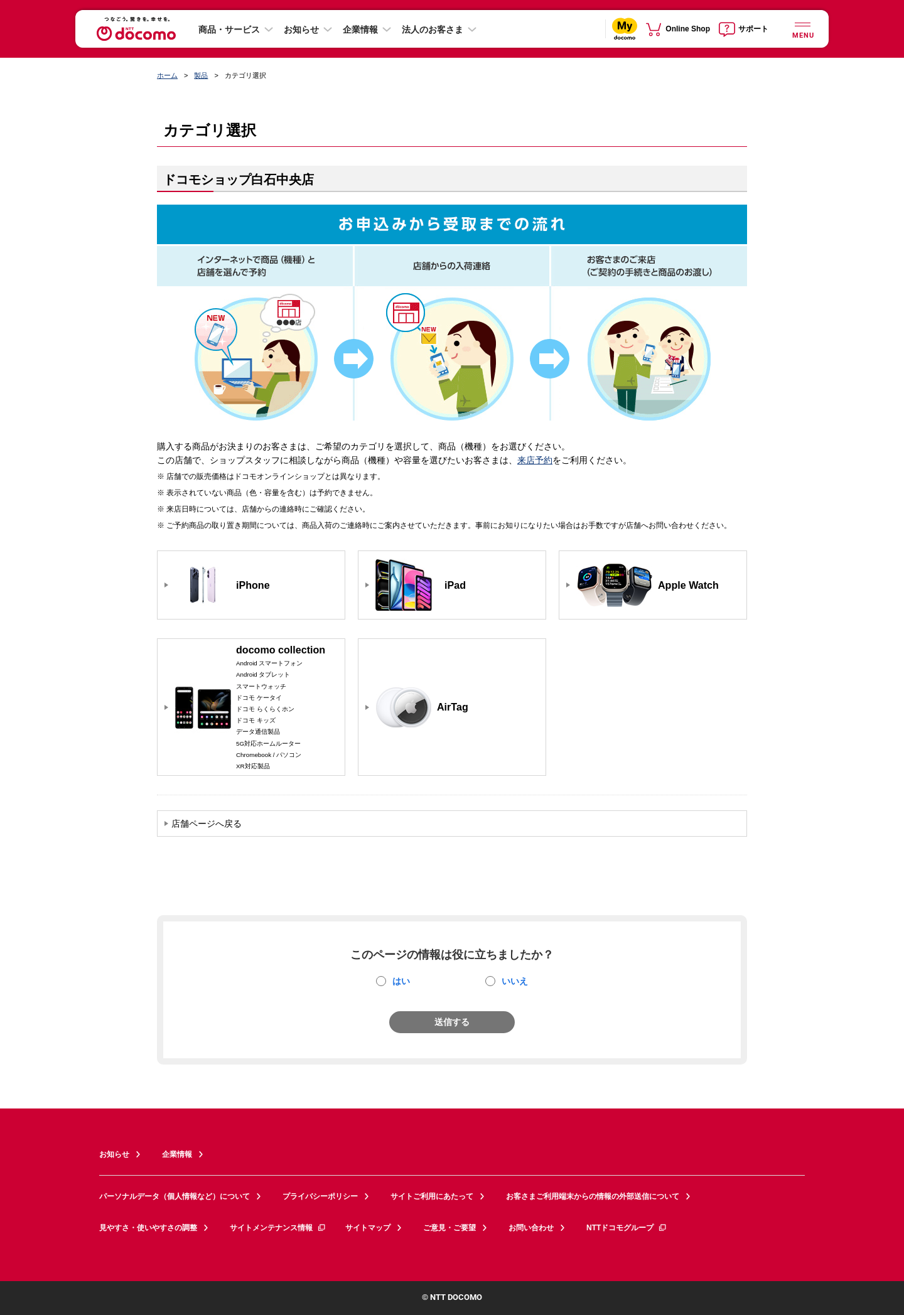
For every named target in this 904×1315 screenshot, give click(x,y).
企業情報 (360, 29)
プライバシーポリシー (320, 1196)
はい (401, 981)
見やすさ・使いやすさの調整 (148, 1227)
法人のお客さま (432, 29)
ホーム (167, 75)
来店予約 (534, 460)
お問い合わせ (531, 1227)
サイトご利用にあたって (431, 1196)
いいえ (515, 981)
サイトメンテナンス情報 (278, 1228)
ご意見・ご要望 (449, 1227)
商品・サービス (229, 29)
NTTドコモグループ (626, 1228)
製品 (201, 75)
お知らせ (301, 29)
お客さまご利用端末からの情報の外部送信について (592, 1196)
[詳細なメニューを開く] (802, 28)
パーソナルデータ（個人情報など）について (174, 1196)
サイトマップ (367, 1227)
